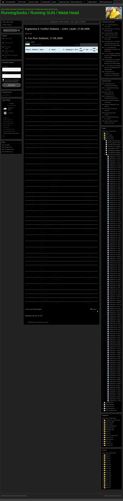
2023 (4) (108, 458)
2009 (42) (108, 485)
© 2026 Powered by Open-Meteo (11, 133)
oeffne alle (105, 131)
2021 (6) (108, 462)
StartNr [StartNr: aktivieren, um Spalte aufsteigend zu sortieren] (34, 49)
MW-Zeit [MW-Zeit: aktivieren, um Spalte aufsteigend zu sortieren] (94, 49)
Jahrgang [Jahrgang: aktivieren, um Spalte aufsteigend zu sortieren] (69, 49)
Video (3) (108, 441)
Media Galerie (93, 2)
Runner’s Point (34, 2)
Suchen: (86, 44)
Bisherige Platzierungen (114, 144)
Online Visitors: (8, 38)
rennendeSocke (108, 29)
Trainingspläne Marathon (114, 152)
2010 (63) (108, 484)
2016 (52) (108, 472)
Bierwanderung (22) (111, 426)
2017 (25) (108, 470)
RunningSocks (39, 322)
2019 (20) (108, 466)
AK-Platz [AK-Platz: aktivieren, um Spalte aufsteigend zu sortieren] (81, 49)
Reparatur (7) (109, 437)
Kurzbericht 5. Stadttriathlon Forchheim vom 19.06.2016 (112, 49)
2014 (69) (108, 476)
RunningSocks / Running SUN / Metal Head (40, 13)
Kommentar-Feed (9, 149)
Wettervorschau (64, 2)
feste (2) (108, 431)
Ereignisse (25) (110, 429)
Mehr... (4, 135)
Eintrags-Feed (8, 147)
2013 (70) (108, 478)
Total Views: (7, 47)
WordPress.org (8, 151)
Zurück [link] (94, 309)
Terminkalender (11, 2)
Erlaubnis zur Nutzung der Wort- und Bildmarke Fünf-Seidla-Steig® (112, 43)
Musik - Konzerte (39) (111, 435)
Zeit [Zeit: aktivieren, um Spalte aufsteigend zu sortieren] (87, 49)
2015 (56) (108, 474)
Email (4, 73)
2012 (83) (108, 480)
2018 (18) (108, 468)
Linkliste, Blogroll (6, 24)
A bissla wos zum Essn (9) (113, 420)
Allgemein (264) (110, 422)
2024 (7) (108, 457)
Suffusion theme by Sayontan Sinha (113, 495)
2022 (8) (108, 460)
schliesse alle (112, 131)
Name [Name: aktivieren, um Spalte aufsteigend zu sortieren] (42, 49)
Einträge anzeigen (33, 44)
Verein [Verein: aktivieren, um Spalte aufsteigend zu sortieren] (53, 49)
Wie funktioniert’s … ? (79, 2)
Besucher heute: (9, 43)
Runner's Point (28, 22)
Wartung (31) (109, 445)
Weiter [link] (95, 311)
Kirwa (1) (108, 433)
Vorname (5, 66)
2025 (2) (108, 455)
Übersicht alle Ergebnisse (41, 22)
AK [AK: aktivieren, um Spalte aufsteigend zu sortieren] (76, 49)
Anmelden (7, 145)
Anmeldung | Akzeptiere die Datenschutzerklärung (11, 80)
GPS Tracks (23, 2)
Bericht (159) (109, 424)
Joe (105, 37)
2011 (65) (108, 482)
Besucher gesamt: (9, 51)
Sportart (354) (109, 439)
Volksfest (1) (109, 443)
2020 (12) (108, 464)
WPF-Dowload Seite (106, 2)
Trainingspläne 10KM (113, 148)
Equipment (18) (110, 428)
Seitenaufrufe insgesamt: (11, 55)
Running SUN (46, 2)
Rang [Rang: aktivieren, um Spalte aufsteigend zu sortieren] (27, 49)
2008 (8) (108, 487)
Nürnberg (11, 103)
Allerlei (55, 2)
